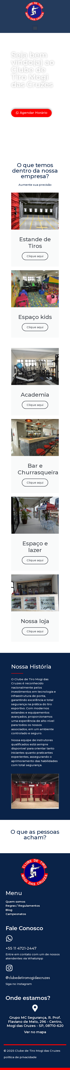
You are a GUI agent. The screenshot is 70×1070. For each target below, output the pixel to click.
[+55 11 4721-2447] (9, 939)
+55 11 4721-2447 (21, 948)
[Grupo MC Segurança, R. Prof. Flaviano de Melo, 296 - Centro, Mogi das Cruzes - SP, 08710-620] (35, 1009)
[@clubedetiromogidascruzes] (9, 968)
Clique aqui (35, 256)
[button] (35, 28)
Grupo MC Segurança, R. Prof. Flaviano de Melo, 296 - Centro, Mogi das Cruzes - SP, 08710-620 (35, 1022)
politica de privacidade (20, 1057)
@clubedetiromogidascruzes (28, 977)
